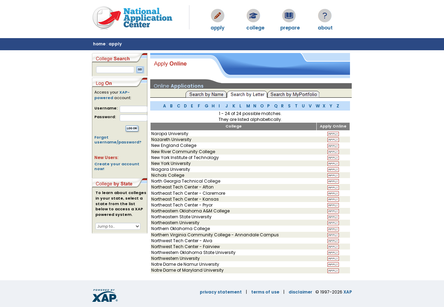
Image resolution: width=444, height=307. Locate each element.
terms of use (265, 292)
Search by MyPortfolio (293, 94)
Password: (105, 117)
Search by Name (206, 94)
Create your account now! (116, 166)
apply (115, 44)
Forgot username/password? (118, 139)
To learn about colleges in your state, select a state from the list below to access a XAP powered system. (120, 203)
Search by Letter (248, 94)
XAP (347, 292)
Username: (106, 108)
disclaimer (300, 292)
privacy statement (221, 292)
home (99, 44)
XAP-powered (112, 94)
